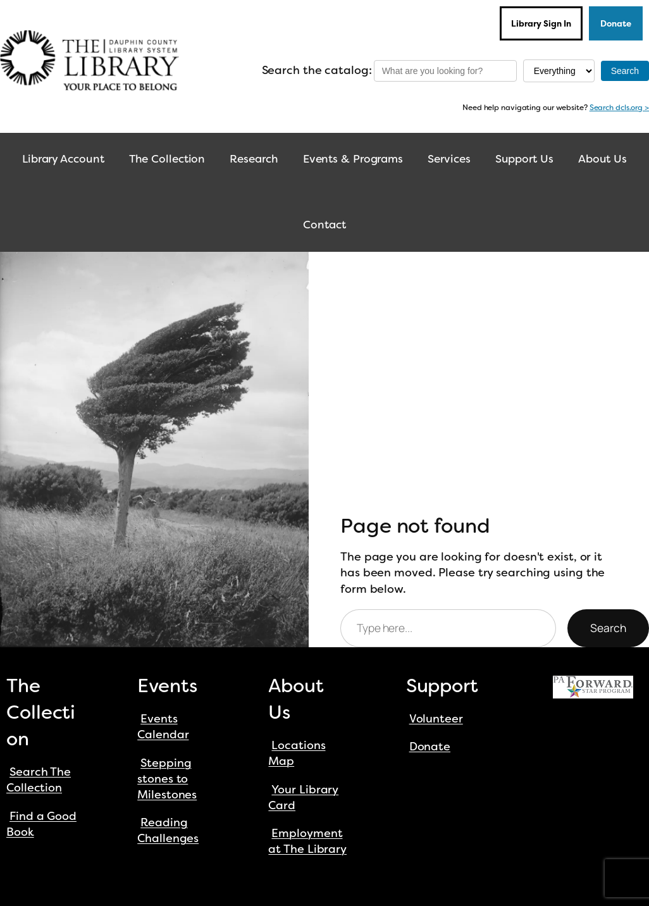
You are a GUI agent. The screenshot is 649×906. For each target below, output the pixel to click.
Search (608, 627)
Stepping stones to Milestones (167, 778)
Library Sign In (541, 23)
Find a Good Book (41, 824)
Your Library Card (303, 797)
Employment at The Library (307, 841)
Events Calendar (163, 726)
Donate (615, 23)
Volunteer (436, 718)
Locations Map (296, 753)
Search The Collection (38, 779)
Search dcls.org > (619, 107)
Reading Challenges (168, 830)
